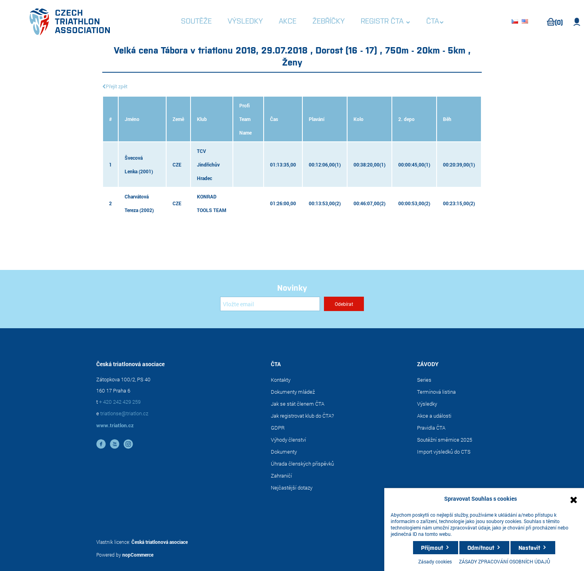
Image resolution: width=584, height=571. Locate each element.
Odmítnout (480, 547)
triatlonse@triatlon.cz (124, 413)
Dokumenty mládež (293, 391)
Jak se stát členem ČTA (297, 403)
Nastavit (529, 547)
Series (424, 379)
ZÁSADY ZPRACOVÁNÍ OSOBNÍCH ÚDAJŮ (504, 561)
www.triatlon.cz (115, 425)
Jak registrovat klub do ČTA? (302, 415)
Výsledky (427, 403)
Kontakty (280, 379)
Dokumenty (284, 451)
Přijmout (432, 547)
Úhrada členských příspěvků (302, 463)
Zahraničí (281, 475)
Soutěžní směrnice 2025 (444, 439)
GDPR (278, 427)
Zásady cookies (435, 561)
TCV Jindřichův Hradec (208, 164)
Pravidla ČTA (431, 427)
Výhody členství (288, 439)
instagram (128, 444)
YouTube (114, 444)
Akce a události (434, 415)
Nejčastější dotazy (291, 487)
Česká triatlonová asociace (159, 542)
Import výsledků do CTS (444, 451)
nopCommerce (137, 554)
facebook (101, 444)
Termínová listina (436, 391)
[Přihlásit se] (270, 304)
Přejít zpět (116, 86)
